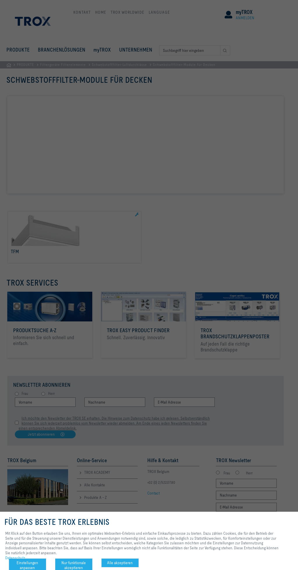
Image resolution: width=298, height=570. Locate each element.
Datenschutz (15, 557)
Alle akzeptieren (120, 562)
